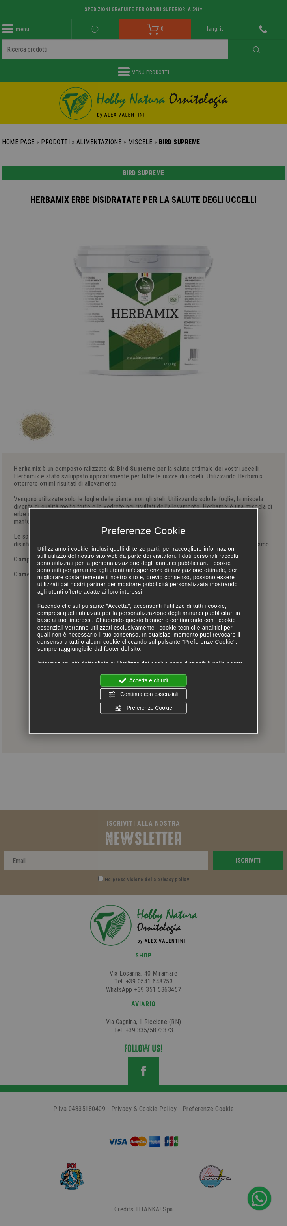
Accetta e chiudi (143, 680)
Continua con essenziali (143, 694)
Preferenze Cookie (143, 708)
